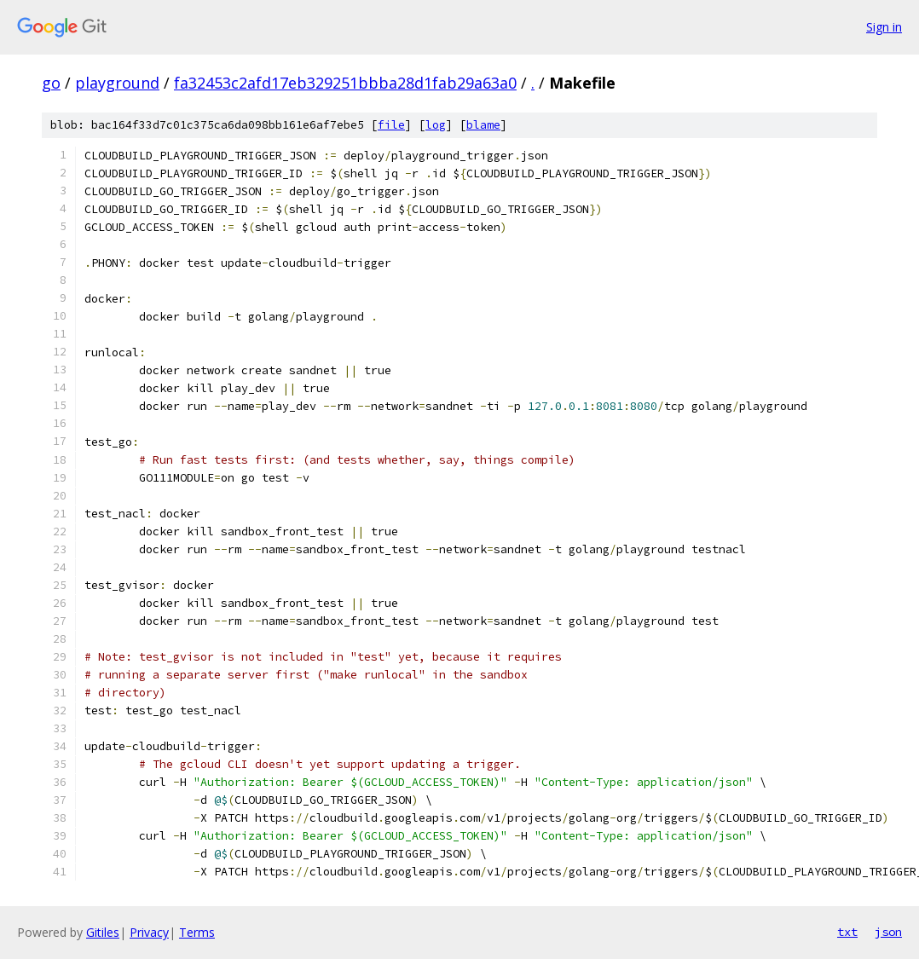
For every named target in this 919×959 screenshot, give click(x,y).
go (51, 82)
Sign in (884, 27)
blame (483, 125)
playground (117, 82)
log (435, 125)
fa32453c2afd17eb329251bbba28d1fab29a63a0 (345, 82)
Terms (197, 932)
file (391, 125)
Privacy (149, 932)
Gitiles (102, 932)
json (888, 931)
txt (847, 931)
